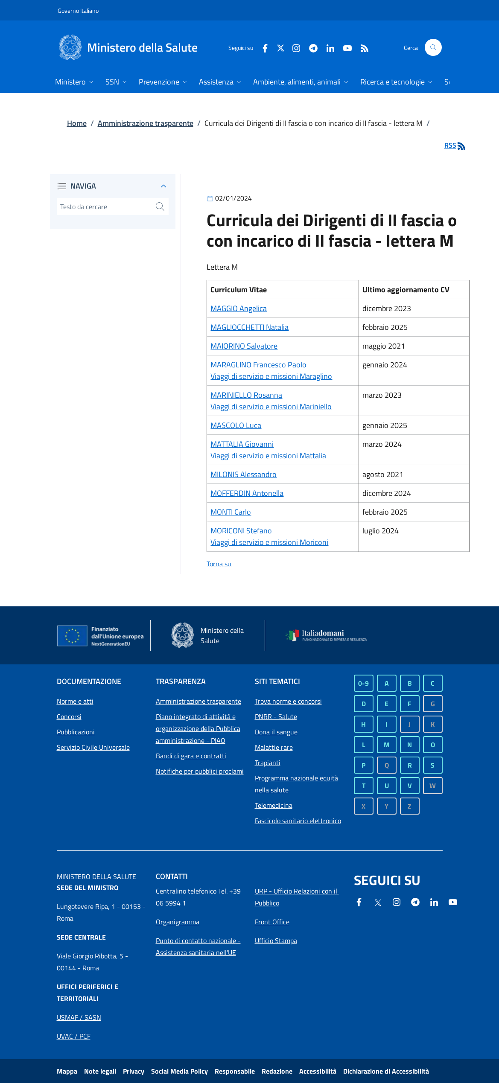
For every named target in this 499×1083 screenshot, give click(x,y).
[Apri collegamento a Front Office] (272, 922)
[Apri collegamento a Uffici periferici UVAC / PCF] (73, 1036)
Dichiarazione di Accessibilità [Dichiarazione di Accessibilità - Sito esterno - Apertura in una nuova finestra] (386, 1071)
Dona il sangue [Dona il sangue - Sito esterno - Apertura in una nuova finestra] (276, 732)
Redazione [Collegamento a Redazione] (277, 1071)
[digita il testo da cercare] (104, 206)
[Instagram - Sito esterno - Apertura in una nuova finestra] (292, 47)
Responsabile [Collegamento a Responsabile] (235, 1071)
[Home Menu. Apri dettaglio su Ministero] (75, 82)
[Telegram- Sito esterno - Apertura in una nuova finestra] (309, 47)
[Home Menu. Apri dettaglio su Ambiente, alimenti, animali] (301, 82)
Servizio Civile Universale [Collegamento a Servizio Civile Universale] (93, 747)
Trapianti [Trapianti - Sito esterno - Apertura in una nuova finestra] (267, 762)
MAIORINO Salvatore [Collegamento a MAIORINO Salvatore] (243, 346)
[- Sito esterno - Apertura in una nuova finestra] (453, 901)
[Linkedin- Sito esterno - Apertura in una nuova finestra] (434, 901)
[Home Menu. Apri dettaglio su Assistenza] (221, 82)
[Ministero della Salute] (137, 47)
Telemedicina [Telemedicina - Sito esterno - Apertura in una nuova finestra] (273, 805)
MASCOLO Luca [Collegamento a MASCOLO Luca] (235, 425)
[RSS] (361, 47)
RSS (455, 145)
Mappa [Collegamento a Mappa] (67, 1071)
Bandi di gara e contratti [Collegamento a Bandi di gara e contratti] (191, 756)
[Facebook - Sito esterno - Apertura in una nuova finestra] (261, 47)
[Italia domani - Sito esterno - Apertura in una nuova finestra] (330, 635)
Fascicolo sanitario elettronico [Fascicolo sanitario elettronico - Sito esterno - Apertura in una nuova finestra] (298, 820)
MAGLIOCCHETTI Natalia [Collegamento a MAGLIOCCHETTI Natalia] (249, 327)
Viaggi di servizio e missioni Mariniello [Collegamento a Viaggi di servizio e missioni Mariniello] (271, 406)
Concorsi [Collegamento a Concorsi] (69, 716)
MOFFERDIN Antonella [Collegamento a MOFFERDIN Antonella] (246, 493)
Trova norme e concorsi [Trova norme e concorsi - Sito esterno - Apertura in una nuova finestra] (288, 701)
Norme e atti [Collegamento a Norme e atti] (75, 701)
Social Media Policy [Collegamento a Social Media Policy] (179, 1071)
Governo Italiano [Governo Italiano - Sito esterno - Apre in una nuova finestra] (78, 10)
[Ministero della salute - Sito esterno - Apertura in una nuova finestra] (215, 635)
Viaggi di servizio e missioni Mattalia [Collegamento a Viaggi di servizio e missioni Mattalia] (268, 455)
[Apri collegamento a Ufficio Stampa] (276, 940)
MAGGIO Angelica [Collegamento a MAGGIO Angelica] (238, 308)
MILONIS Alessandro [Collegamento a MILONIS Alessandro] (243, 474)
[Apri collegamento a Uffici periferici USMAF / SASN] (79, 1017)
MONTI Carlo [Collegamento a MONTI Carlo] (230, 512)
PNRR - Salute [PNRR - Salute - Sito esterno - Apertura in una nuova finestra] (276, 716)
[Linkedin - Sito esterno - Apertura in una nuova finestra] (327, 47)
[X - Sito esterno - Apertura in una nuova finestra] (280, 47)
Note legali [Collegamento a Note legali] (100, 1071)
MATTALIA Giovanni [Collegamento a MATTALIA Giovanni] (242, 444)
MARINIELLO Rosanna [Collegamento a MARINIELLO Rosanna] (246, 395)
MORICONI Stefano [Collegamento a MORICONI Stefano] (241, 530)
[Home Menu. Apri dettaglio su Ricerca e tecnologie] (397, 82)
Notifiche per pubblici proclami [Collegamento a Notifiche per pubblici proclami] (200, 771)
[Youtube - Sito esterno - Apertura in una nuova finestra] (344, 47)
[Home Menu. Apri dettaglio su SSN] (117, 82)
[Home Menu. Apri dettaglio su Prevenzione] (164, 82)
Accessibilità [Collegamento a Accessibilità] (317, 1071)
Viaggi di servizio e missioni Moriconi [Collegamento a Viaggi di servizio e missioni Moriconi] (269, 542)
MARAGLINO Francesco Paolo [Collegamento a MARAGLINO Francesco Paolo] (258, 364)
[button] (433, 47)
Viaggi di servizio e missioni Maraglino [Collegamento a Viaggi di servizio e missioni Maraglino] (271, 376)
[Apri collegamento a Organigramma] (177, 922)
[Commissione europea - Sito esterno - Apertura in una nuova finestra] (101, 636)
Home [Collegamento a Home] (77, 123)
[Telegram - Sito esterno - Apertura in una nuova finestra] (415, 901)
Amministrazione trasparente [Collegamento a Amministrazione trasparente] (145, 123)
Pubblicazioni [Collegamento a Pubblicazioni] (76, 732)
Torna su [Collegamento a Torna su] (219, 564)
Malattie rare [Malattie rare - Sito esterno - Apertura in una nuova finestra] (274, 747)
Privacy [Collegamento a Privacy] (133, 1071)
